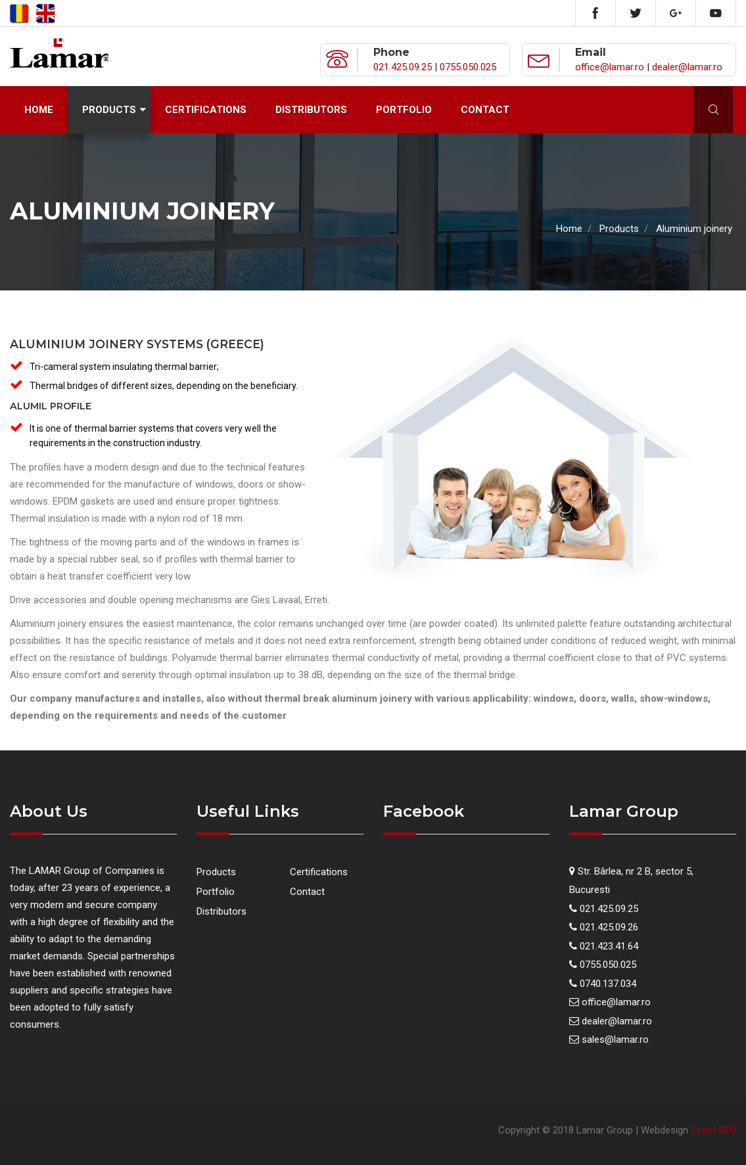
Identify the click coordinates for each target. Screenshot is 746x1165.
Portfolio (404, 110)
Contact (485, 110)
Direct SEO (713, 1130)
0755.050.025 (468, 67)
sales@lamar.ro (615, 1039)
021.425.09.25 (402, 67)
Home (38, 110)
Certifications (205, 110)
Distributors (311, 110)
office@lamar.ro (609, 67)
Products (109, 110)
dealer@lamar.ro (687, 67)
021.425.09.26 (609, 927)
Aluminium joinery (694, 229)
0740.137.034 (608, 984)
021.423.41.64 (609, 946)
